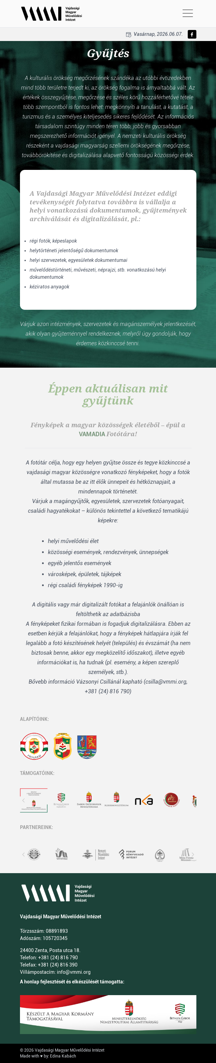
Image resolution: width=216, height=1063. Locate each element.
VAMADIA (92, 434)
